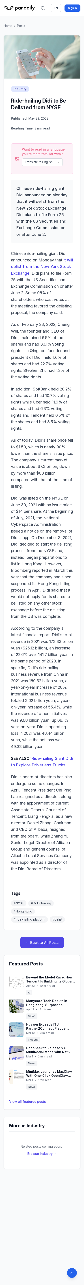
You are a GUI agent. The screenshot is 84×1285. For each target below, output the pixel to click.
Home (8, 26)
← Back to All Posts (42, 930)
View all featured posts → (29, 1089)
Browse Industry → (42, 1141)
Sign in (72, 8)
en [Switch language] (56, 8)
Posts (21, 26)
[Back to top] (72, 1273)
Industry (20, 89)
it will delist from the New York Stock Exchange (42, 254)
